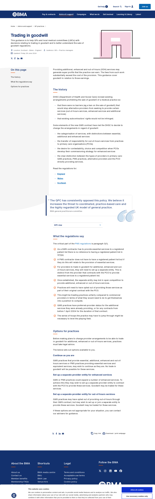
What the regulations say (21, 81)
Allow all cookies (137, 476)
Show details (113, 495)
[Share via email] (21, 58)
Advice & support (66, 14)
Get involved (108, 14)
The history (15, 77)
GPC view (78, 225)
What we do (95, 14)
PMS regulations (83, 243)
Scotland (61, 183)
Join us (145, 6)
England (61, 173)
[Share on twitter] (12, 58)
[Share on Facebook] (15, 58)
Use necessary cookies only (137, 482)
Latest (138, 14)
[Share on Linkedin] (18, 58)
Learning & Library (124, 14)
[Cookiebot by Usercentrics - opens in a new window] (14, 494)
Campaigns (81, 14)
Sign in (129, 6)
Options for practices (20, 86)
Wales (60, 178)
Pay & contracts (49, 14)
